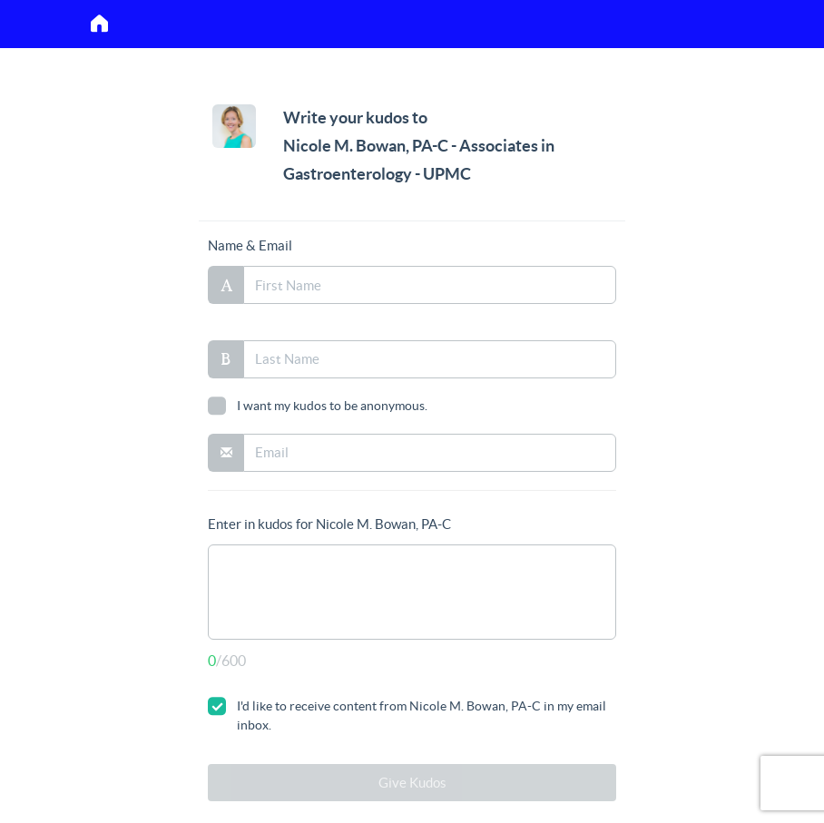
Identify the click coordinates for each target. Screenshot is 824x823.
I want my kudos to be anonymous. (317, 406)
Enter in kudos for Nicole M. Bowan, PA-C (329, 524)
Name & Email (250, 245)
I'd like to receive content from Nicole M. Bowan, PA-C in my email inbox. (407, 714)
